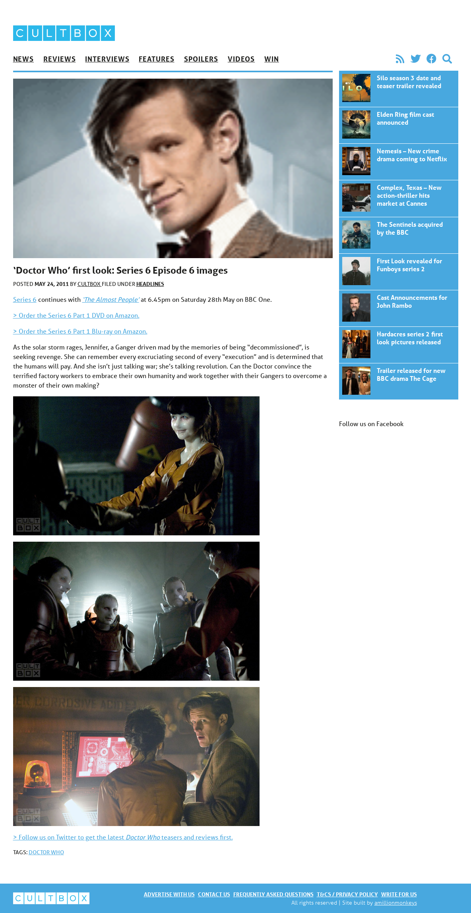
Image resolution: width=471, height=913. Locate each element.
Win (271, 58)
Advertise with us (169, 894)
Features (156, 58)
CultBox (90, 284)
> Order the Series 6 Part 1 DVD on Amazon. (76, 315)
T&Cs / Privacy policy (347, 894)
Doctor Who (46, 852)
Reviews (59, 58)
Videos (241, 58)
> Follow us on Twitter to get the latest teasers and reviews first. (123, 837)
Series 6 (25, 299)
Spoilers (201, 58)
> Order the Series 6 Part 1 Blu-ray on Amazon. (80, 331)
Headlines (150, 284)
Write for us (399, 894)
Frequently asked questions (273, 894)
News (23, 58)
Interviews (107, 58)
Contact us (214, 894)
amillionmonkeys (395, 902)
